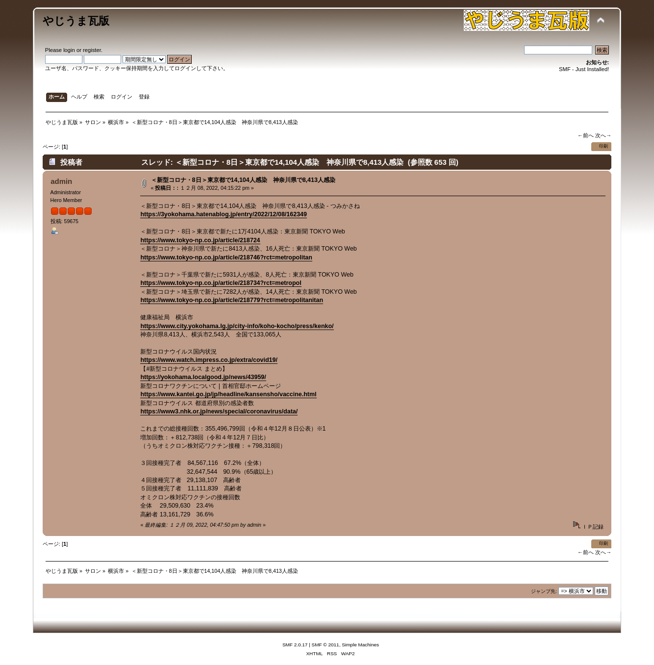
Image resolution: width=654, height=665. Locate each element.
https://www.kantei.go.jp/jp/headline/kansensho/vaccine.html (228, 394)
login (69, 50)
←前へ (586, 135)
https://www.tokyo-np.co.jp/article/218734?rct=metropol (220, 283)
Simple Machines (360, 644)
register (92, 50)
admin (61, 181)
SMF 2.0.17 (295, 644)
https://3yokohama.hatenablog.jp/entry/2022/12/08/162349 (223, 214)
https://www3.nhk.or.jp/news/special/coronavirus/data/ (219, 411)
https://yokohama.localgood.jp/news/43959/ (203, 377)
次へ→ (603, 135)
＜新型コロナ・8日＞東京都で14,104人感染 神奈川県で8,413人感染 (243, 180)
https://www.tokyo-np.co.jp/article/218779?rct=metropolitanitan (231, 300)
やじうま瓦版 (76, 21)
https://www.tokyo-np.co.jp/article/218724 (200, 240)
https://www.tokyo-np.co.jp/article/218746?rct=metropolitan (226, 257)
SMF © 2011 (325, 644)
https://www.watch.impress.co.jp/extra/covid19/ (208, 360)
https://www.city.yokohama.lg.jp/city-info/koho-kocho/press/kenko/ (236, 326)
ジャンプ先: (544, 591)
